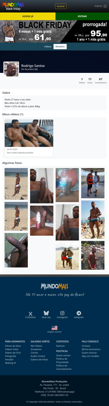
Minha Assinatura (91, 349)
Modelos (60, 46)
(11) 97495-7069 (53, 391)
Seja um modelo (90, 356)
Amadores (36, 349)
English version (54, 331)
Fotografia (10, 356)
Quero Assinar (89, 352)
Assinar (61, 6)
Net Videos (36, 345)
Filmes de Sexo (13, 345)
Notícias (60, 345)
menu (101, 6)
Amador (9, 359)
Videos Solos (11, 349)
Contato (86, 345)
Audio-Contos (38, 356)
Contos (34, 352)
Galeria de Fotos (39, 359)
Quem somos (63, 355)
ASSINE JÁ (27, 16)
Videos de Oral (13, 352)
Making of (10, 362)
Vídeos (47, 46)
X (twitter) (30, 316)
